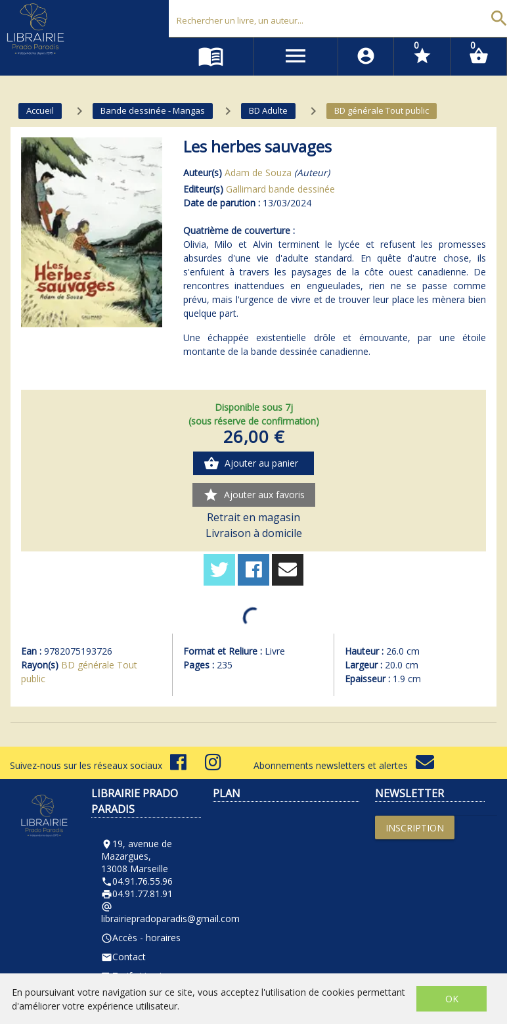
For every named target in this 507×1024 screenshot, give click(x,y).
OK (451, 998)
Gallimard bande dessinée (280, 189)
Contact (123, 956)
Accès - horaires (141, 937)
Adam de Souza (258, 172)
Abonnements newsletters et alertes (344, 765)
